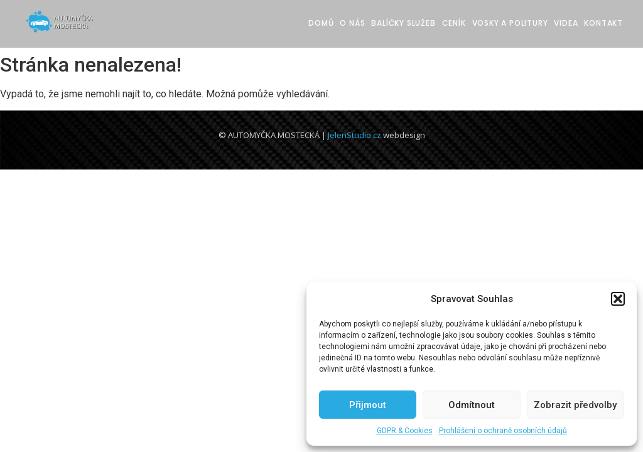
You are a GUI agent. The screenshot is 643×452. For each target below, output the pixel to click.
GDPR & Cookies (405, 430)
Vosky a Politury (510, 23)
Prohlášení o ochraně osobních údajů (503, 430)
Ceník (454, 23)
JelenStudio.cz (354, 135)
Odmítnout (471, 405)
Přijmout (367, 405)
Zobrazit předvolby (575, 405)
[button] (618, 299)
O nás (352, 23)
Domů (320, 23)
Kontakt (603, 23)
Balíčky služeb (403, 23)
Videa (566, 23)
